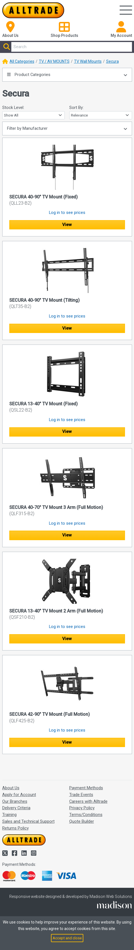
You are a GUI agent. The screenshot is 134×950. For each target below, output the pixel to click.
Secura (112, 61)
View (67, 224)
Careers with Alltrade (88, 801)
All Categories (22, 61)
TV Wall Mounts (88, 61)
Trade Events (81, 794)
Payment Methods (86, 787)
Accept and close (67, 938)
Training (9, 814)
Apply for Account (19, 794)
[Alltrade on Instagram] (33, 853)
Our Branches (14, 801)
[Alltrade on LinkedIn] (24, 853)
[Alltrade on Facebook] (15, 853)
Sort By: (76, 107)
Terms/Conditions (85, 814)
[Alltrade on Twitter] (5, 853)
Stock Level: (13, 107)
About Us (10, 787)
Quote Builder (81, 821)
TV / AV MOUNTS (54, 61)
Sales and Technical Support (28, 821)
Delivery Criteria (16, 807)
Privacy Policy (82, 807)
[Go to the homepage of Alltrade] (33, 10)
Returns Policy (15, 828)
